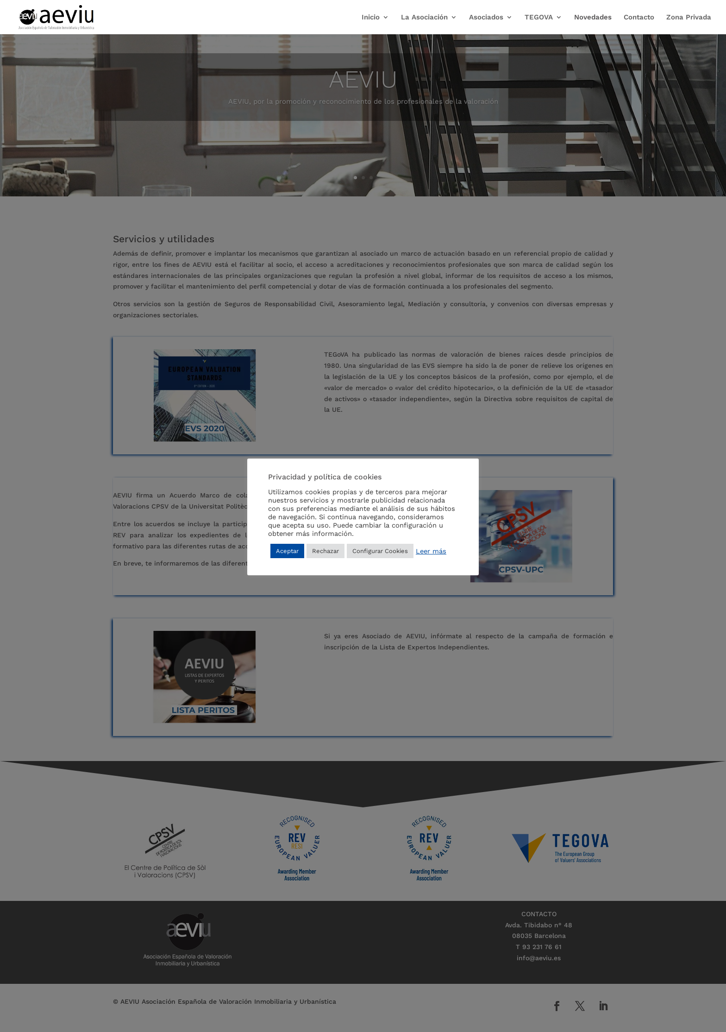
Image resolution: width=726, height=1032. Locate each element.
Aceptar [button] (287, 550)
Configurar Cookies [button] (380, 550)
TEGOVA (539, 17)
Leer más (431, 551)
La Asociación (424, 17)
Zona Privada (688, 17)
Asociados (486, 17)
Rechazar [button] (325, 550)
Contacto (639, 17)
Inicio (371, 17)
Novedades (593, 17)
